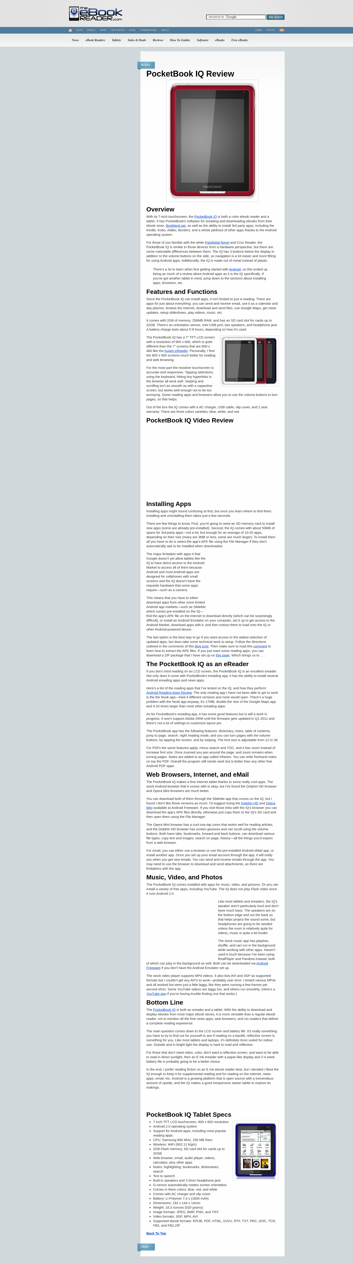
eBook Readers (95, 40)
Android (235, 269)
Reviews (158, 40)
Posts (270, 30)
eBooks (219, 40)
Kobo (132, 30)
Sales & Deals (137, 40)
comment (260, 646)
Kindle (91, 30)
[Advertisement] (245, 580)
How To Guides (180, 40)
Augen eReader (176, 351)
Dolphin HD (249, 803)
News (75, 40)
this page (223, 655)
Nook (103, 30)
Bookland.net (176, 225)
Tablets (116, 40)
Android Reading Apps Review (169, 692)
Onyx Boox (117, 30)
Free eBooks (239, 40)
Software (202, 40)
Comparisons (148, 30)
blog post (201, 646)
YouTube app (156, 994)
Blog (80, 30)
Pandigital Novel (217, 242)
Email (259, 30)
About (165, 30)
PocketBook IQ (205, 216)
